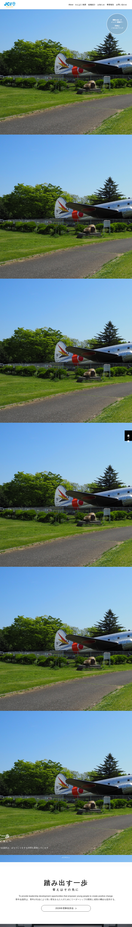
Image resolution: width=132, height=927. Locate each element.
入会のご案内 (128, 436)
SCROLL (66, 857)
